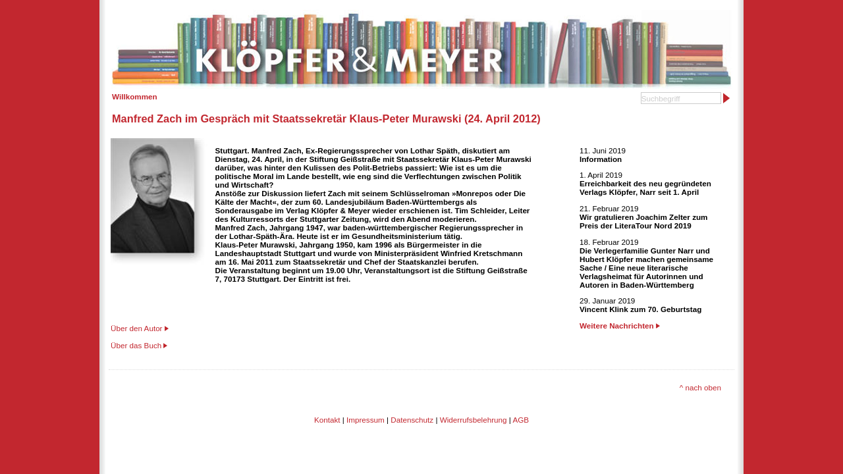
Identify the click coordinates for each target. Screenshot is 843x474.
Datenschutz (412, 419)
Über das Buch (136, 345)
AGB (520, 419)
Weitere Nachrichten (620, 325)
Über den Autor (137, 328)
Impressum (365, 419)
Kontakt (327, 419)
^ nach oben (700, 387)
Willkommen (134, 96)
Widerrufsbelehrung (473, 419)
